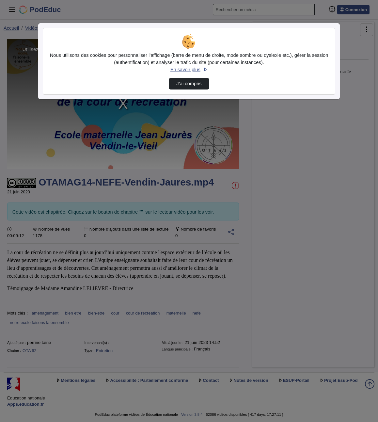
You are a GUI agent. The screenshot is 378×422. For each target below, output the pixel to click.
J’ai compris (188, 83)
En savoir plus (189, 69)
